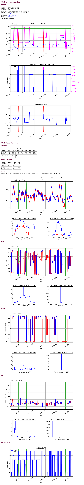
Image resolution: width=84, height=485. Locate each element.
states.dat (10, 16)
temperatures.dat (12, 15)
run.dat (9, 13)
